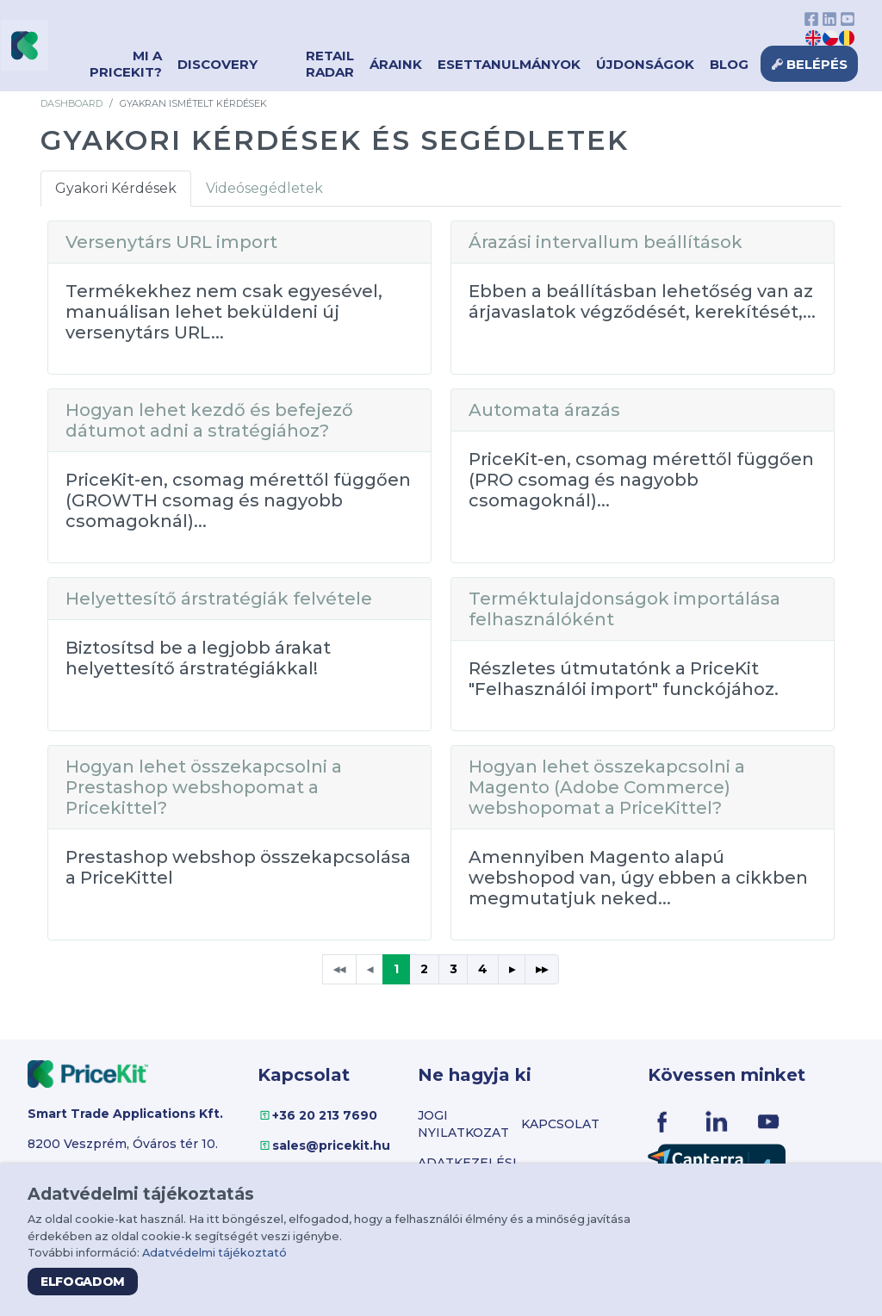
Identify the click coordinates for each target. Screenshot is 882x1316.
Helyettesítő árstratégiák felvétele (218, 598)
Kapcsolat (560, 1124)
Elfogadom (82, 1281)
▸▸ (541, 969)
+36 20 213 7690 (324, 1115)
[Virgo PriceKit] (24, 45)
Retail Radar (327, 63)
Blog (726, 64)
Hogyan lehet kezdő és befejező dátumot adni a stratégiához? (209, 420)
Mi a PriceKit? (125, 63)
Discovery (217, 64)
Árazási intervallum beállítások (605, 242)
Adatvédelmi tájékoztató (214, 1252)
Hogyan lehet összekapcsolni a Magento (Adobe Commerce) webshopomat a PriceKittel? (607, 787)
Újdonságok (642, 64)
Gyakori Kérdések (116, 188)
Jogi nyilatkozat (463, 1124)
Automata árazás (544, 410)
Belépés (806, 64)
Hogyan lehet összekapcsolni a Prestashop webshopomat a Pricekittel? (203, 787)
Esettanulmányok (506, 64)
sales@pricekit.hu (331, 1145)
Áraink (393, 64)
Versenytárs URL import (171, 242)
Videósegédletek (264, 188)
